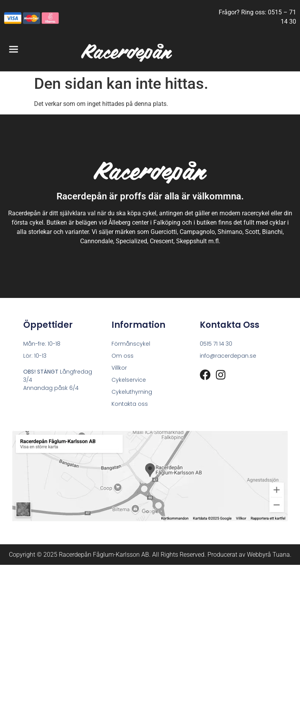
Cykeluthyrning (131, 392)
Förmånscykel (130, 344)
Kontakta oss (129, 404)
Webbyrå (259, 554)
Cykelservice (128, 380)
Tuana (281, 554)
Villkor (119, 368)
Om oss (122, 356)
